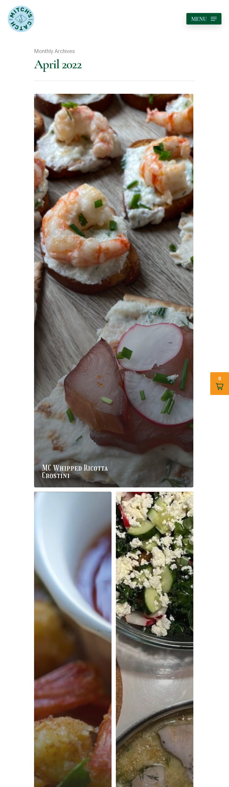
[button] (219, 383)
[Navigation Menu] (203, 18)
